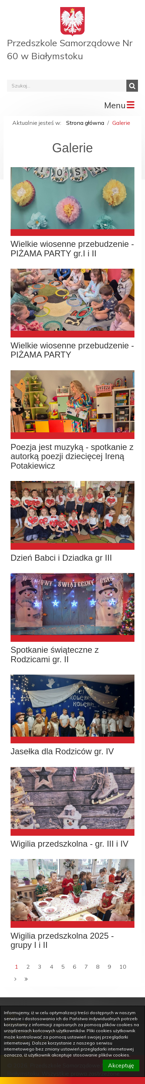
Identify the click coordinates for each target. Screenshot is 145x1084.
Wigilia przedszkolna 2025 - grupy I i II (62, 940)
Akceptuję (121, 1065)
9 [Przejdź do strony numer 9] (109, 966)
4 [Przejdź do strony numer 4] (51, 966)
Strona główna (85, 122)
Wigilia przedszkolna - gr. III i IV (69, 843)
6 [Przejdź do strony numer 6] (74, 966)
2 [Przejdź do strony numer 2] (28, 966)
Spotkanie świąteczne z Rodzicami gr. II (55, 654)
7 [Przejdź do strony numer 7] (86, 966)
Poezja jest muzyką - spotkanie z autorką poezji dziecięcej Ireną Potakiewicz (72, 456)
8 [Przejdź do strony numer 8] (98, 966)
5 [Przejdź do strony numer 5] (63, 966)
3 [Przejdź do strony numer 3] (40, 966)
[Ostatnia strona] (26, 979)
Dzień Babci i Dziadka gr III (61, 557)
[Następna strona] (15, 979)
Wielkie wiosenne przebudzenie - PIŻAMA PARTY (72, 350)
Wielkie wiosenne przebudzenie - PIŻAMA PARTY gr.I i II (72, 248)
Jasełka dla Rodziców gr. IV (62, 751)
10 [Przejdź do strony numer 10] (122, 966)
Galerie (121, 122)
